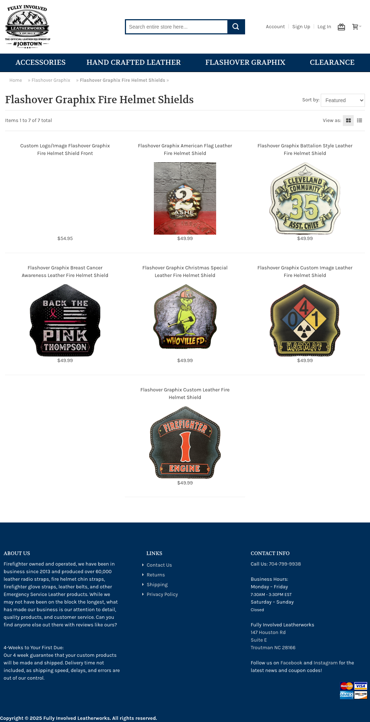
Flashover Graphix (247, 62)
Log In (324, 27)
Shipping (157, 585)
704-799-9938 (285, 564)
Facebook (292, 663)
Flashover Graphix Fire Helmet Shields (122, 80)
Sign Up (301, 27)
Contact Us (159, 565)
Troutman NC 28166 (273, 648)
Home (15, 80)
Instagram (325, 663)
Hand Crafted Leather (136, 62)
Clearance (332, 62)
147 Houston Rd (268, 632)
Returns (156, 575)
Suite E (259, 640)
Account (275, 27)
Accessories (41, 62)
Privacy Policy (162, 594)
